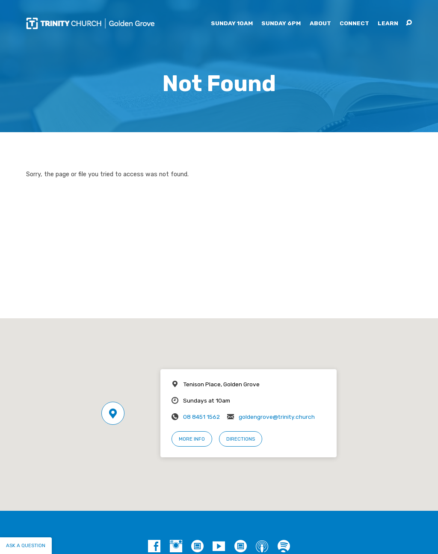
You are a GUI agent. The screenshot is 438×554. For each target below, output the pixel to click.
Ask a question (25, 545)
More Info (192, 439)
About (320, 24)
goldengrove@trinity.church (277, 416)
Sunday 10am (232, 24)
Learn (388, 24)
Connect (354, 24)
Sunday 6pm (281, 24)
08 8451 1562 (201, 416)
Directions (240, 439)
